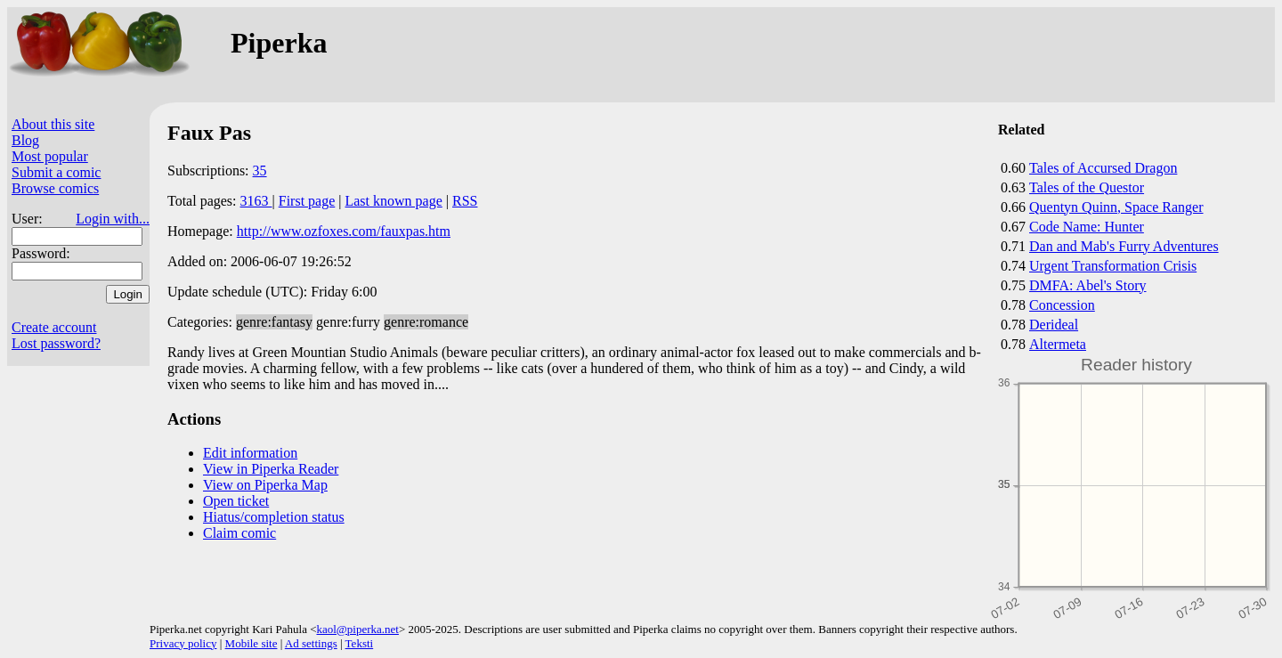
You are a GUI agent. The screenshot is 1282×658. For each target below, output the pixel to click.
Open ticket (236, 500)
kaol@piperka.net (357, 629)
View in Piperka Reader (270, 468)
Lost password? (56, 343)
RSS (464, 200)
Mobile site (251, 643)
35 (260, 170)
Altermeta (1057, 344)
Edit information (250, 452)
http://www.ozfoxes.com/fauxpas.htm (343, 231)
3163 (256, 200)
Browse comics (55, 188)
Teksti (359, 643)
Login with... (113, 218)
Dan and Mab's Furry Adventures (1124, 246)
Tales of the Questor (1086, 187)
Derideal (1053, 324)
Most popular (50, 156)
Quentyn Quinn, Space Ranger (1116, 207)
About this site (53, 124)
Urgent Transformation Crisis (1113, 265)
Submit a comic (56, 172)
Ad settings (311, 643)
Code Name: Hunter (1086, 226)
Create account (54, 327)
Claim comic (239, 532)
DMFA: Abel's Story (1088, 285)
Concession (1062, 305)
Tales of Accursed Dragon (1103, 167)
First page (307, 200)
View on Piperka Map (265, 484)
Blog (25, 140)
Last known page (393, 200)
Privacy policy (183, 643)
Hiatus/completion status (274, 516)
